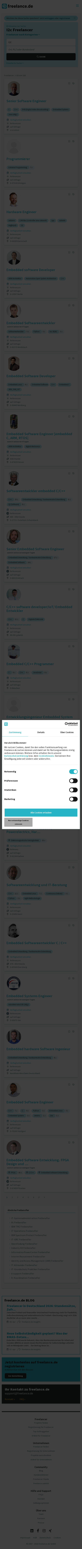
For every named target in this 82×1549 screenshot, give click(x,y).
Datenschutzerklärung (16, 755)
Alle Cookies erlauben (41, 812)
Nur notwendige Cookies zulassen (18, 822)
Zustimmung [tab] (15, 732)
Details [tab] (41, 732)
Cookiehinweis (46, 755)
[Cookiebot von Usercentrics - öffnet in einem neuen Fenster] (65, 724)
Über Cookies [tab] (67, 732)
